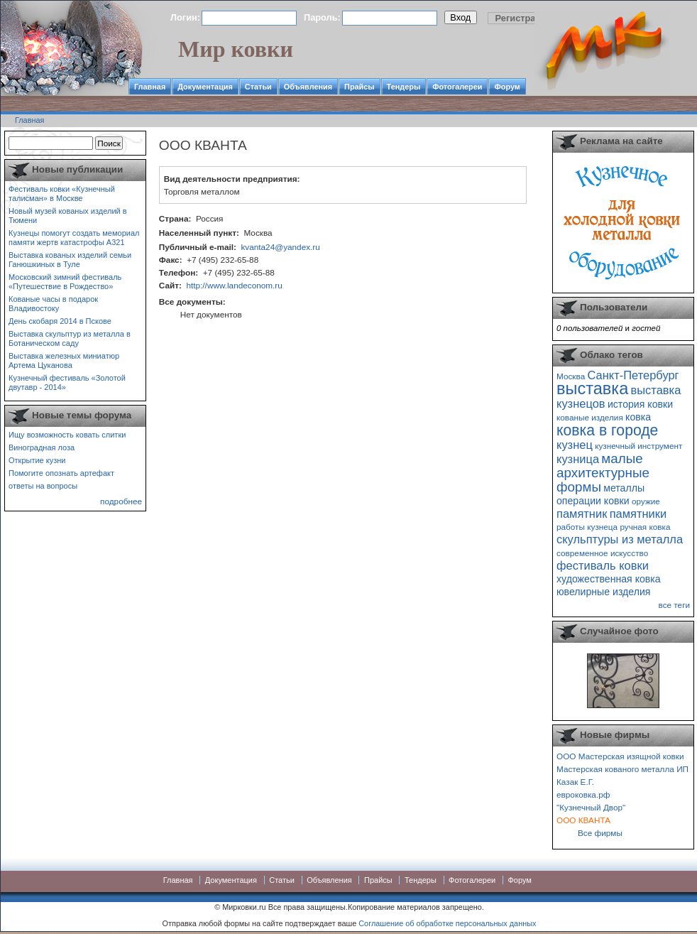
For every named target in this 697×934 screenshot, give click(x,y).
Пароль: (322, 17)
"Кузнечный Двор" (590, 807)
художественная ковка (608, 579)
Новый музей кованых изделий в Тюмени (68, 215)
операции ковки (593, 500)
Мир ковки (235, 49)
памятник (581, 513)
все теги (674, 604)
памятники (638, 513)
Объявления (308, 86)
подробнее (121, 501)
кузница (577, 458)
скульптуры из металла (619, 539)
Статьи (258, 86)
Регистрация (523, 18)
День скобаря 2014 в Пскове (60, 321)
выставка (592, 388)
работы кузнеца (587, 526)
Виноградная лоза (42, 447)
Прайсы (359, 86)
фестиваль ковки (602, 565)
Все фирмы (600, 832)
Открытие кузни (37, 460)
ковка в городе (607, 430)
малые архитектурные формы (602, 472)
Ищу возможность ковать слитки (67, 434)
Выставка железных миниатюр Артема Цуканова (64, 360)
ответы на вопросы (43, 486)
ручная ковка (645, 526)
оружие (646, 501)
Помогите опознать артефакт (61, 473)
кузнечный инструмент (638, 445)
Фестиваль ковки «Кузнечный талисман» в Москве (62, 193)
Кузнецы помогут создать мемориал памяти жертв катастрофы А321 (74, 237)
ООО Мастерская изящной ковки (620, 756)
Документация (205, 86)
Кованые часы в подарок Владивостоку (53, 304)
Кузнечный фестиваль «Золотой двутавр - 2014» (67, 382)
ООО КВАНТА (583, 820)
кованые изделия (589, 417)
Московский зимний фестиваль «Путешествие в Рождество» (65, 281)
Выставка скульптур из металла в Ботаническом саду (70, 338)
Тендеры (404, 86)
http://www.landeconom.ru (234, 285)
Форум (507, 86)
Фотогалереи (457, 86)
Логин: (185, 17)
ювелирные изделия (603, 591)
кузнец (574, 444)
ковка (638, 417)
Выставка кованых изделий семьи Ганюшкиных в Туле (70, 259)
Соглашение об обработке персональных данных (447, 923)
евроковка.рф (583, 794)
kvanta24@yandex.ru (280, 246)
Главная (149, 86)
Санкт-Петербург (633, 375)
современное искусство (602, 553)
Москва (570, 376)
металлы (623, 488)
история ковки (640, 404)
